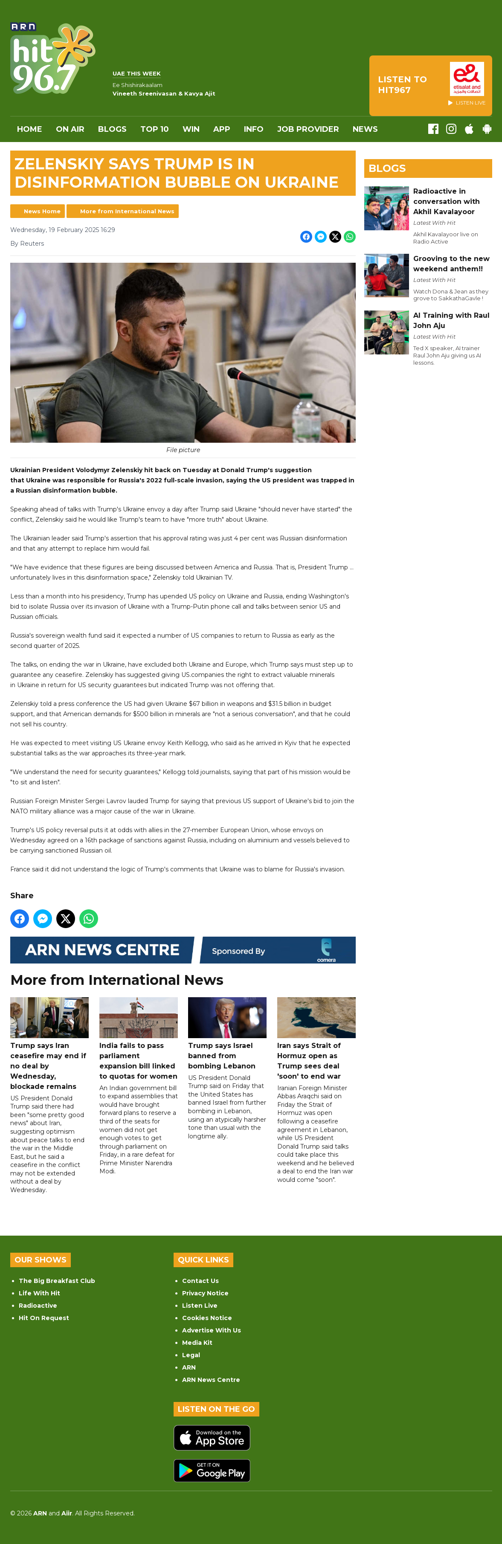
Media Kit (197, 1343)
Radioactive (38, 1305)
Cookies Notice (207, 1318)
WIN (191, 129)
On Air (70, 129)
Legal (191, 1355)
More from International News (127, 211)
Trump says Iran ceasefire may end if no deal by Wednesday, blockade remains (49, 1044)
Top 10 (154, 129)
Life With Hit (39, 1293)
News (365, 129)
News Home (42, 211)
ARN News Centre (211, 1380)
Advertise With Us (211, 1330)
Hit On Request (44, 1318)
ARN (189, 1367)
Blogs (112, 129)
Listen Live (200, 1305)
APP (221, 129)
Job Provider (308, 129)
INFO (254, 129)
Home (29, 129)
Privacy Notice (205, 1293)
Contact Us (200, 1281)
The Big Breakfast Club (57, 1281)
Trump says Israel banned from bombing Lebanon (227, 1033)
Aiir (66, 1513)
